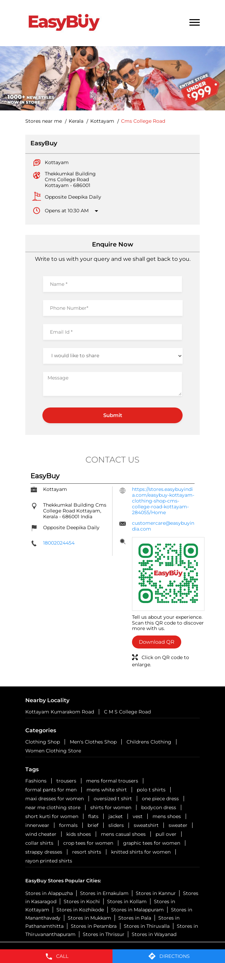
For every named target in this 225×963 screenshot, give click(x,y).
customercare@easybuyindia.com (163, 526)
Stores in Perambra (94, 926)
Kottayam (102, 121)
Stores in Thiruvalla (147, 926)
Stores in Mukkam (89, 918)
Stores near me (43, 121)
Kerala (76, 121)
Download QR (156, 642)
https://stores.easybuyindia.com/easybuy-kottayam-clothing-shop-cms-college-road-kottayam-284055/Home (163, 500)
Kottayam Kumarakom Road (59, 712)
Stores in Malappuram (137, 910)
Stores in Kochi (82, 901)
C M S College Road (127, 712)
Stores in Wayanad (154, 934)
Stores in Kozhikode (80, 910)
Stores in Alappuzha (49, 893)
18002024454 (59, 543)
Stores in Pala (134, 918)
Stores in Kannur (156, 893)
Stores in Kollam (127, 901)
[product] (113, 356)
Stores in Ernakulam (104, 893)
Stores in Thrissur (103, 934)
